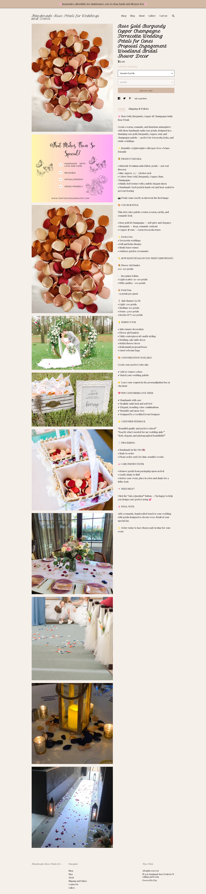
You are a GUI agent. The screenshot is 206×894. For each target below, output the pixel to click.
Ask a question (140, 98)
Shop (123, 15)
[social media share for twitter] (124, 98)
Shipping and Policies (78, 881)
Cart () (163, 15)
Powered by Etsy (149, 880)
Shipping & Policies (139, 108)
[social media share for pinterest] (130, 98)
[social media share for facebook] (119, 98)
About (142, 15)
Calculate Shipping (127, 66)
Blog (132, 15)
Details (122, 108)
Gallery (152, 15)
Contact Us (73, 884)
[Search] (173, 16)
